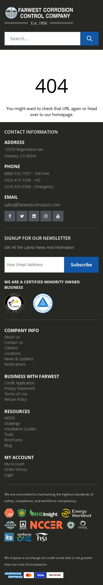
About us (12, 336)
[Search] (89, 38)
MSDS (9, 417)
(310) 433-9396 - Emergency (29, 186)
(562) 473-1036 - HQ (22, 180)
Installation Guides (20, 428)
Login (8, 474)
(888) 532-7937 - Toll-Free (26, 173)
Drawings (12, 423)
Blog (8, 445)
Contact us (13, 342)
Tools (8, 434)
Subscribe (81, 265)
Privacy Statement (19, 388)
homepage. (62, 114)
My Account (14, 463)
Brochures (13, 439)
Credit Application (19, 382)
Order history (15, 469)
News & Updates (19, 358)
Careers (11, 347)
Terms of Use (15, 393)
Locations (12, 353)
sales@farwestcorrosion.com (32, 205)
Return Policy (15, 399)
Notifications (15, 364)
